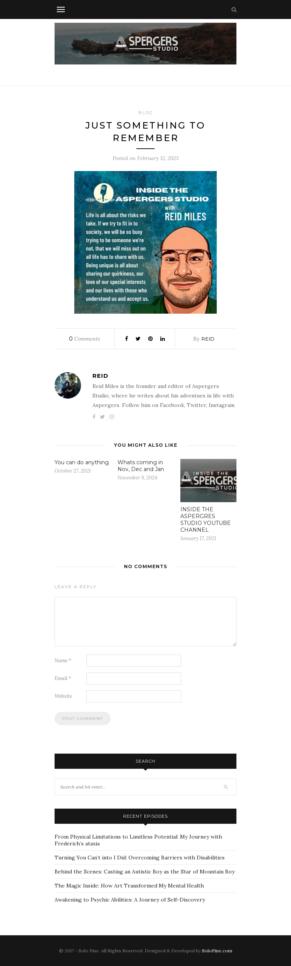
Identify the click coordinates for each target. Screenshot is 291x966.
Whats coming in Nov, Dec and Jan (140, 466)
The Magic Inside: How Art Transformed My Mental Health (129, 885)
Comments (84, 338)
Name (63, 660)
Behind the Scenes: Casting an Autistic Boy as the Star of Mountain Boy (145, 871)
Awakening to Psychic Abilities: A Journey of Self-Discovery (130, 899)
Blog (145, 112)
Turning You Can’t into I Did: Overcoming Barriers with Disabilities (140, 857)
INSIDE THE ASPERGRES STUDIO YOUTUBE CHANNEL (205, 519)
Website (63, 696)
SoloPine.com (217, 950)
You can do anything (82, 462)
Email (63, 678)
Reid (208, 339)
